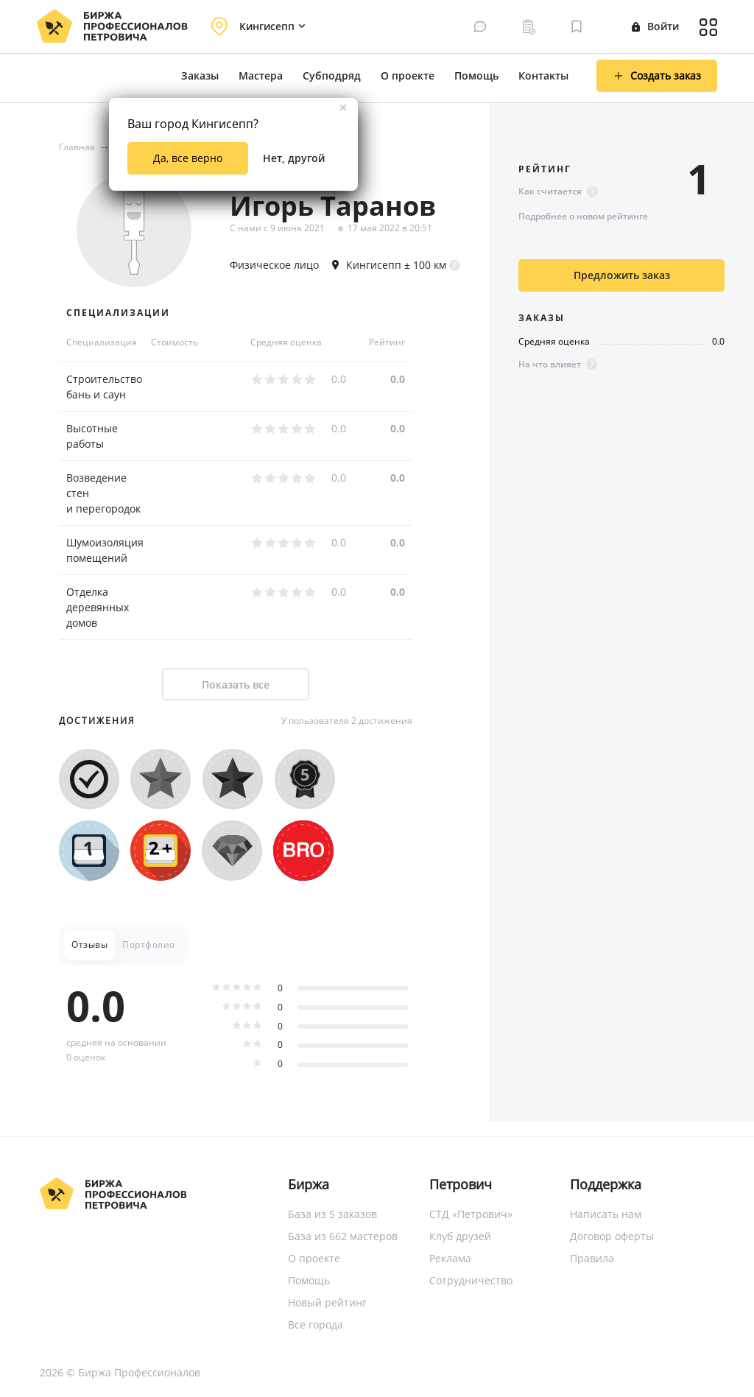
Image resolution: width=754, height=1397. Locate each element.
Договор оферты (612, 1236)
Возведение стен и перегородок (103, 493)
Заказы (200, 75)
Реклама (450, 1258)
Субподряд (332, 75)
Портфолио (148, 944)
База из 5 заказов (332, 1214)
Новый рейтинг (327, 1302)
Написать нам (605, 1214)
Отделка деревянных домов (97, 607)
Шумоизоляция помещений (105, 550)
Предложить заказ (622, 275)
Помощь (476, 75)
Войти (655, 26)
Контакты (543, 75)
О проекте (407, 75)
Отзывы (89, 944)
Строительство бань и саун (104, 386)
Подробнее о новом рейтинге (583, 216)
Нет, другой (294, 158)
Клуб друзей (460, 1236)
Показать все (235, 685)
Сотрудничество (470, 1280)
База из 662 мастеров (343, 1236)
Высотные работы (92, 436)
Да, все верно (187, 158)
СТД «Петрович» (470, 1214)
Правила (592, 1258)
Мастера (261, 75)
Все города (315, 1324)
